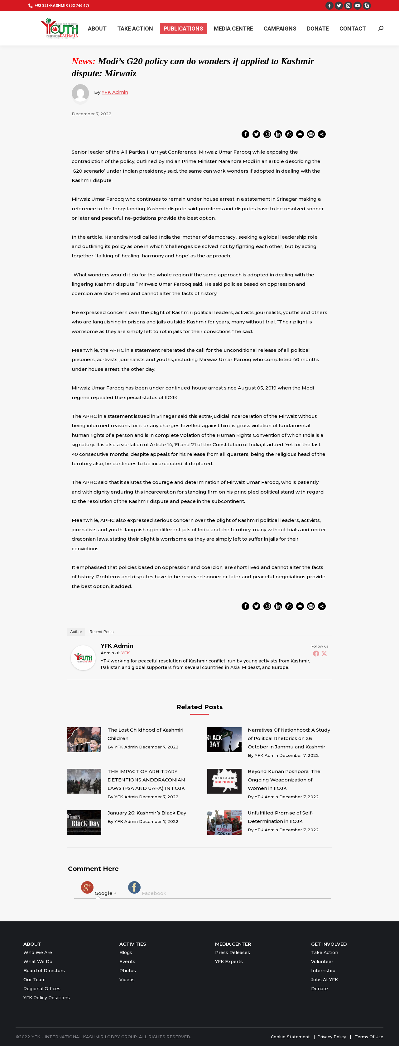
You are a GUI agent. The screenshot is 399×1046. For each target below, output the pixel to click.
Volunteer (322, 961)
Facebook (146, 888)
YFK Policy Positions (46, 997)
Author (76, 631)
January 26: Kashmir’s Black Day (147, 813)
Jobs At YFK (324, 979)
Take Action (324, 952)
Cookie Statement (290, 1036)
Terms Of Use (369, 1036)
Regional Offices (41, 988)
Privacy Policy (332, 1036)
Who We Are (37, 952)
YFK (125, 652)
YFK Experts (229, 961)
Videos (127, 979)
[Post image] (84, 739)
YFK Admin (115, 92)
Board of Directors (44, 970)
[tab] (98, 888)
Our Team (34, 979)
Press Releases (232, 952)
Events (127, 961)
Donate (319, 988)
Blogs (125, 952)
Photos (127, 970)
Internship (323, 970)
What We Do (37, 961)
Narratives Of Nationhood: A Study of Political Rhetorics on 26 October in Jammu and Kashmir (289, 738)
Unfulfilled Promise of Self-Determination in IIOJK (280, 817)
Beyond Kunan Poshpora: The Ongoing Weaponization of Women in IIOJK (284, 779)
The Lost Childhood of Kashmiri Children (145, 734)
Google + (98, 888)
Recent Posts (101, 631)
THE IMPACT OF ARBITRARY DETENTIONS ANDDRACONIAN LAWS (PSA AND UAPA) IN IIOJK (146, 779)
